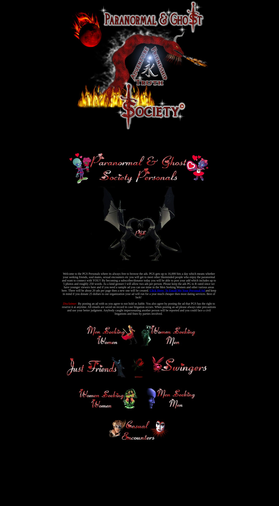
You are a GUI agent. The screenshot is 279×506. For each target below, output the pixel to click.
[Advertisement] (139, 141)
